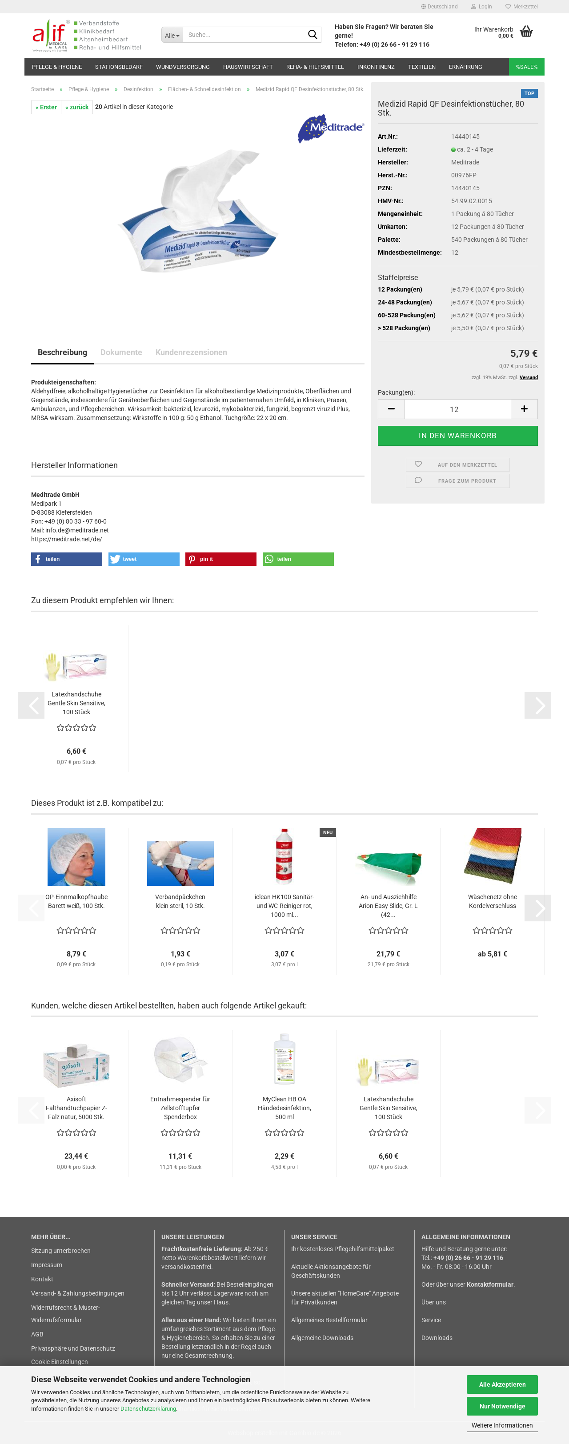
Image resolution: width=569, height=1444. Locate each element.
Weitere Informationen (502, 1425)
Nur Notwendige (502, 1406)
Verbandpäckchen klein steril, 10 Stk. (180, 901)
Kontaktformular (490, 1284)
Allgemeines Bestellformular (329, 1320)
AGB (37, 1334)
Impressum (46, 1264)
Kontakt (42, 1279)
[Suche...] (172, 35)
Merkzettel (521, 7)
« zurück (76, 107)
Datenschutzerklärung (148, 1408)
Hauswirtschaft (248, 67)
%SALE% (527, 67)
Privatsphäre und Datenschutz (73, 1348)
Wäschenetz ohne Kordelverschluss (492, 901)
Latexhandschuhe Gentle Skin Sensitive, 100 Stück (76, 703)
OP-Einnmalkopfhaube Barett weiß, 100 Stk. (76, 901)
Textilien (422, 67)
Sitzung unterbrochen (61, 1250)
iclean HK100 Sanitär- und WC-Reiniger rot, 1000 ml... (284, 905)
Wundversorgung (183, 67)
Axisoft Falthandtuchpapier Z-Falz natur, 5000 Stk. (76, 1108)
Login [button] (481, 7)
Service (431, 1320)
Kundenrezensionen (191, 352)
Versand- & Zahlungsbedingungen (77, 1293)
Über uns (433, 1302)
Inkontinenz (376, 67)
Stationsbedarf (119, 67)
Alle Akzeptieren (502, 1384)
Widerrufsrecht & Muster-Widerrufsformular (65, 1314)
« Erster (46, 107)
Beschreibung (62, 352)
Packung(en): (396, 392)
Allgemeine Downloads (322, 1337)
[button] (439, 6)
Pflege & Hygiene (57, 67)
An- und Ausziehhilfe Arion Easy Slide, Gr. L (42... (388, 905)
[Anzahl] (458, 409)
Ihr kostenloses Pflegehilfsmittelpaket (342, 1248)
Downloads (437, 1337)
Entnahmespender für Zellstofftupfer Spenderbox (180, 1108)
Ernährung (465, 67)
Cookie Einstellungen (59, 1361)
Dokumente (121, 352)
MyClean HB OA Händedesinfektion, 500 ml (284, 1108)
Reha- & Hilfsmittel (315, 67)
